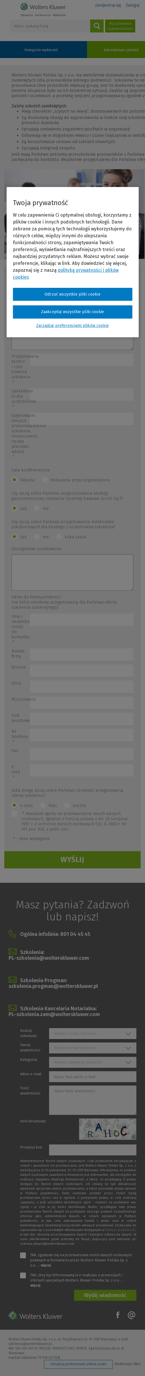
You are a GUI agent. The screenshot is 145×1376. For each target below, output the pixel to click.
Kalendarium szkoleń (121, 50)
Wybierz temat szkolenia (74, 1048)
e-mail (26, 805)
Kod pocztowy (20, 718)
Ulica (16, 683)
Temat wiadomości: (30, 1047)
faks (53, 805)
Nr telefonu (19, 736)
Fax (14, 750)
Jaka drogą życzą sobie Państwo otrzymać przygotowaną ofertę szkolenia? (67, 793)
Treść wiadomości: (30, 1090)
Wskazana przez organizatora (80, 480)
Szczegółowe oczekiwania (36, 548)
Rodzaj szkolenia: (28, 1033)
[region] (73, 262)
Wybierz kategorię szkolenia (77, 1062)
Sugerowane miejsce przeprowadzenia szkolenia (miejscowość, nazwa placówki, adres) (20, 436)
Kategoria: (29, 1059)
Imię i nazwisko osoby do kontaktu (20, 629)
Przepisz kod (31, 1147)
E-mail (15, 772)
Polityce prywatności (120, 1230)
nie (45, 508)
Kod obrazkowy (33, 1121)
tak (23, 508)
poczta (79, 805)
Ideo (137, 1364)
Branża (18, 667)
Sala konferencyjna (30, 470)
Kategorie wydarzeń (41, 50)
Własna (27, 480)
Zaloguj (132, 5)
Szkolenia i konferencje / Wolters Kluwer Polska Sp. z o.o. (43, 10)
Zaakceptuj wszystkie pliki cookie (72, 311)
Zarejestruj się (108, 5)
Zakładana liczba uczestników (20, 398)
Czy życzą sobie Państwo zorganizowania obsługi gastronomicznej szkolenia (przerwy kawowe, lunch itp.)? (67, 496)
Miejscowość (20, 699)
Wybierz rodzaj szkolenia (75, 1033)
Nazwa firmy (18, 653)
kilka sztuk (75, 536)
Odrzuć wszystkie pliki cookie (72, 294)
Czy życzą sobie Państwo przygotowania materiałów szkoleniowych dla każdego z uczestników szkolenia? (63, 524)
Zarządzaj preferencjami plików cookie (78, 1364)
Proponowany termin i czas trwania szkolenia (20, 369)
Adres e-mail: (31, 1074)
